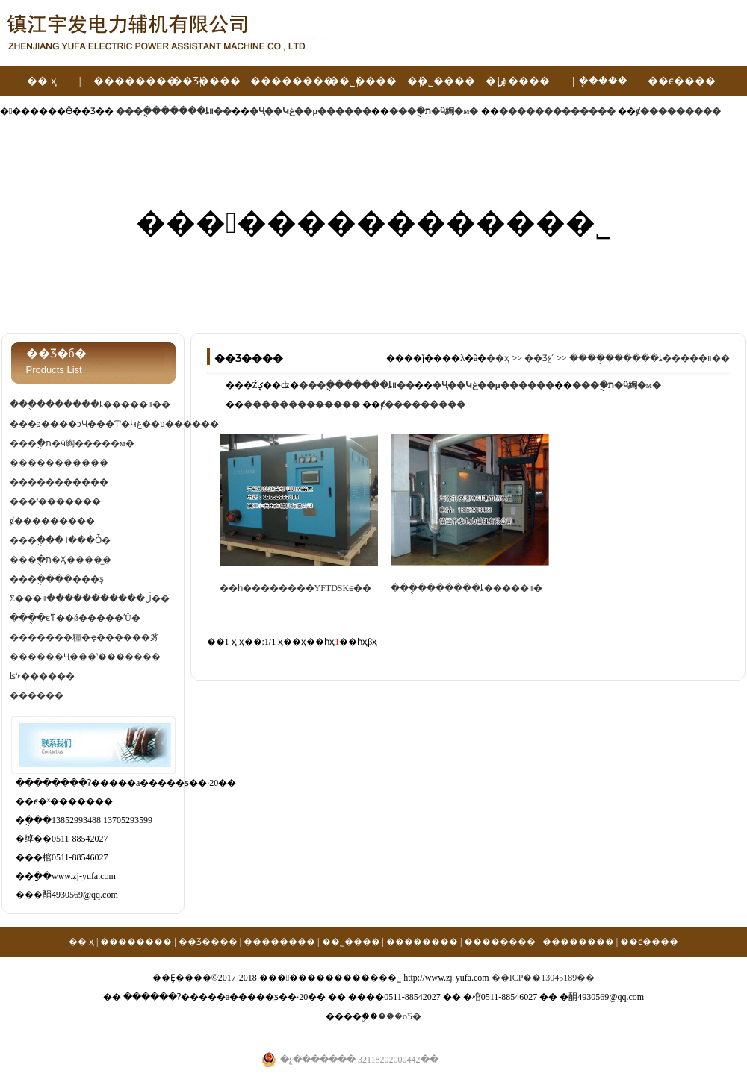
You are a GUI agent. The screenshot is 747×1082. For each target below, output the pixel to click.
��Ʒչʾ (539, 358)
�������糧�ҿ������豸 (84, 637)
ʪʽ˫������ (42, 676)
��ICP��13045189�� (543, 977)
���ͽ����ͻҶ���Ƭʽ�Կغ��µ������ (114, 424)
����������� (59, 462)
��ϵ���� (682, 81)
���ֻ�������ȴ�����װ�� (90, 404)
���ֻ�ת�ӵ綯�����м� (72, 443)
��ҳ (497, 358)
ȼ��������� (52, 521)
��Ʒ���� (206, 81)
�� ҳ (42, 81)
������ (36, 695)
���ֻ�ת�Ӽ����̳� (60, 559)
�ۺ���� (518, 81)
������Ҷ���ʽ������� (85, 656)
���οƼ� (399, 1016)
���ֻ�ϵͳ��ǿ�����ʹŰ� (75, 618)
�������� (135, 81)
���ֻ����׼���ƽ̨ (57, 579)
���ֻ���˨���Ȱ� (60, 540)
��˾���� (363, 81)
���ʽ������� (55, 501)
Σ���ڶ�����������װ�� (90, 598)
